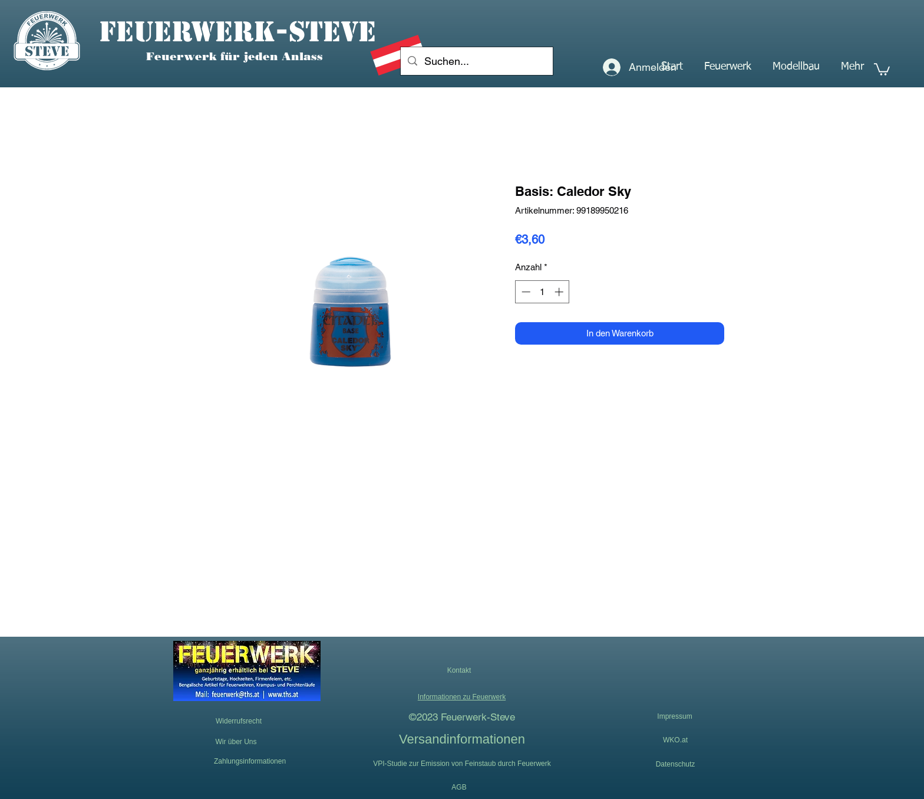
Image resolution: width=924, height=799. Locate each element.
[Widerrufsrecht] (238, 721)
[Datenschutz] (675, 764)
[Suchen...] (476, 61)
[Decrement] (525, 292)
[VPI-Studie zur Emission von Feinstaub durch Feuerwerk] (462, 763)
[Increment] (560, 292)
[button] (728, 67)
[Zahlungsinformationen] (250, 761)
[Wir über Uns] (236, 742)
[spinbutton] (542, 292)
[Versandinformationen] (462, 739)
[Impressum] (674, 717)
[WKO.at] (675, 740)
